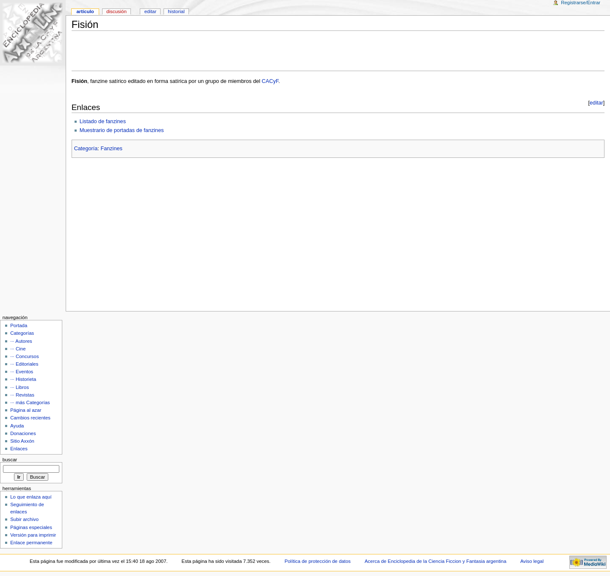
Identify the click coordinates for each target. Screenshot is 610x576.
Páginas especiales (31, 527)
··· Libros (19, 387)
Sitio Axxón (22, 441)
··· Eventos (21, 371)
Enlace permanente (31, 542)
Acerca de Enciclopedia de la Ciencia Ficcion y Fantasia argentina (436, 561)
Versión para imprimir (33, 534)
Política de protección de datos (318, 561)
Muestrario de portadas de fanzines (122, 130)
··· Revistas (22, 394)
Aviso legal (531, 561)
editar (596, 103)
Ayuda (17, 425)
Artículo (85, 11)
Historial (176, 11)
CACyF (270, 81)
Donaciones (23, 433)
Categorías (22, 333)
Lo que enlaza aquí (30, 496)
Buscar (10, 459)
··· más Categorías (30, 402)
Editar (150, 11)
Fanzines (111, 149)
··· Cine (17, 348)
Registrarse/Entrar (580, 2)
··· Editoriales (24, 364)
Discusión (116, 11)
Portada (18, 325)
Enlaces (19, 448)
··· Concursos (24, 356)
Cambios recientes (30, 417)
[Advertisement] (338, 51)
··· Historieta (23, 379)
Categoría (86, 149)
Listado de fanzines (103, 121)
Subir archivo (24, 519)
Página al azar (25, 410)
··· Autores (21, 341)
